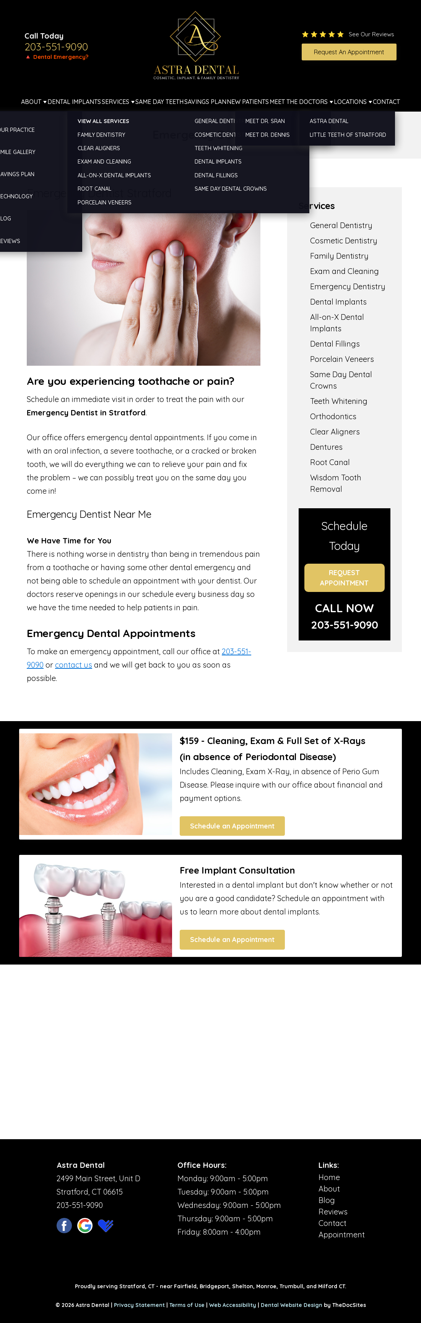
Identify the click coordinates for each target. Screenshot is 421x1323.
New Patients (248, 101)
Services (115, 101)
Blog (327, 1200)
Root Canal (330, 462)
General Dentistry (341, 225)
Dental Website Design (291, 1305)
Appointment (342, 1234)
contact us (73, 665)
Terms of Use (187, 1305)
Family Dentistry (339, 256)
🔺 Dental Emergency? (56, 56)
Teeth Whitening (338, 401)
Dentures (326, 447)
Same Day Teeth (159, 101)
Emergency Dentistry (347, 286)
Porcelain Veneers (342, 359)
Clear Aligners (335, 431)
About (31, 101)
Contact (386, 101)
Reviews (333, 1211)
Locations (350, 101)
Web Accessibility (232, 1305)
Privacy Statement (139, 1305)
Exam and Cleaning (344, 271)
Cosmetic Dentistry (343, 240)
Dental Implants (74, 101)
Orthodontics (333, 416)
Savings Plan (205, 101)
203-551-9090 (56, 46)
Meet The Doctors (299, 101)
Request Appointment (344, 577)
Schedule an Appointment (232, 826)
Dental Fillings (335, 344)
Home (329, 1177)
